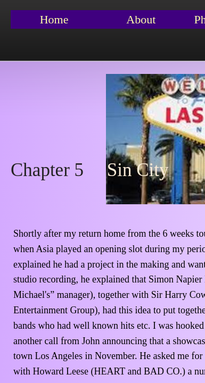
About (140, 19)
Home (54, 19)
